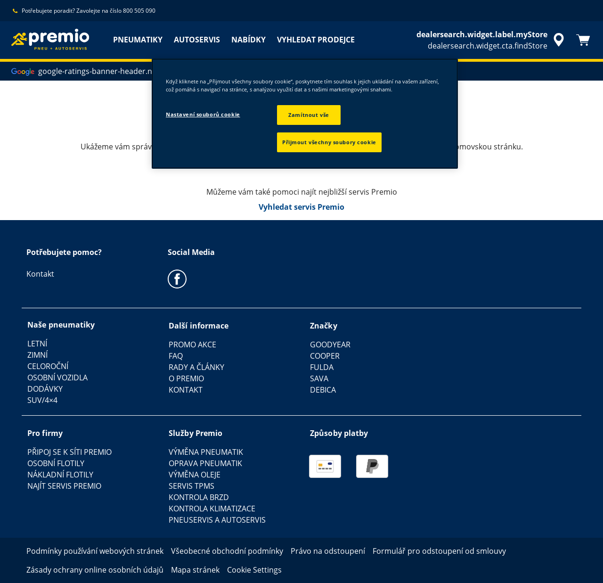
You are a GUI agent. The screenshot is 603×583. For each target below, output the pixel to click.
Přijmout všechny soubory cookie (329, 142)
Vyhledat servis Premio (301, 207)
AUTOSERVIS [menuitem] (197, 39)
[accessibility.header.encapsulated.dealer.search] (491, 40)
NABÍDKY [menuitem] (248, 39)
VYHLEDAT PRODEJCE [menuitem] (316, 39)
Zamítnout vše (308, 114)
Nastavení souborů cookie (203, 114)
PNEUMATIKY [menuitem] (138, 39)
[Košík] (583, 40)
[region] (305, 113)
